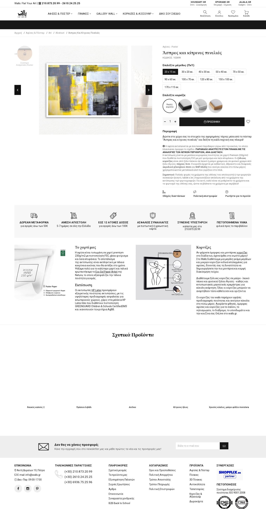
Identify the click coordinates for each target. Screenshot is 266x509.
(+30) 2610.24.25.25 (78, 477)
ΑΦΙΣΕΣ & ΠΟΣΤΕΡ (59, 13)
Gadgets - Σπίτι (245, 3)
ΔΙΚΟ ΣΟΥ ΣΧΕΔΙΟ (169, 13)
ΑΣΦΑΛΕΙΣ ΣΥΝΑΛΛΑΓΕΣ (152, 221)
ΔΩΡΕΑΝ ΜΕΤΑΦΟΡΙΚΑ (34, 221)
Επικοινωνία (116, 493)
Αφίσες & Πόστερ (199, 470)
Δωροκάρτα (196, 501)
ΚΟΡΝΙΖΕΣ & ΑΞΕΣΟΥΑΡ (137, 13)
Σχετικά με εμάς (118, 470)
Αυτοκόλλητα (197, 484)
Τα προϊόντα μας (118, 474)
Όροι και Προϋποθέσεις (162, 470)
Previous (17, 90)
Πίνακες (194, 474)
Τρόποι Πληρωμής (159, 484)
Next (149, 90)
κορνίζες (242, 251)
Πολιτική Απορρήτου (161, 474)
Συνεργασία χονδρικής (121, 498)
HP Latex (96, 289)
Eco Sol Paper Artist (106, 271)
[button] (205, 13)
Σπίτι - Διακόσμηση (198, 3)
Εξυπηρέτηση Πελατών (122, 479)
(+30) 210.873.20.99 (78, 471)
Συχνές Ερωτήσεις (119, 484)
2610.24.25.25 (71, 3)
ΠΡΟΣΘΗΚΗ (212, 121)
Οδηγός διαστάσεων (174, 195)
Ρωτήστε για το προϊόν (238, 195)
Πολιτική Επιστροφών (162, 489)
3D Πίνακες (196, 479)
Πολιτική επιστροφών (205, 195)
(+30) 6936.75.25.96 (78, 482)
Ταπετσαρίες (197, 489)
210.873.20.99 (51, 3)
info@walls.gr (33, 474)
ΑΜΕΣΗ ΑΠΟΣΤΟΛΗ (73, 221)
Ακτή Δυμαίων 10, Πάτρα (31, 470)
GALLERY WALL (106, 13)
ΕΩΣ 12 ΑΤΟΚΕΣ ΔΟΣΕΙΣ (113, 221)
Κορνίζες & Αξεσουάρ (196, 495)
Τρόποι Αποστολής (160, 479)
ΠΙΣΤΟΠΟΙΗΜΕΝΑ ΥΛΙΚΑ (232, 221)
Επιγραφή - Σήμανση (222, 3)
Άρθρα (112, 489)
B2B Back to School (119, 503)
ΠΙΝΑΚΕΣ (83, 13)
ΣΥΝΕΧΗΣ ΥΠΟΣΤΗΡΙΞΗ (192, 221)
